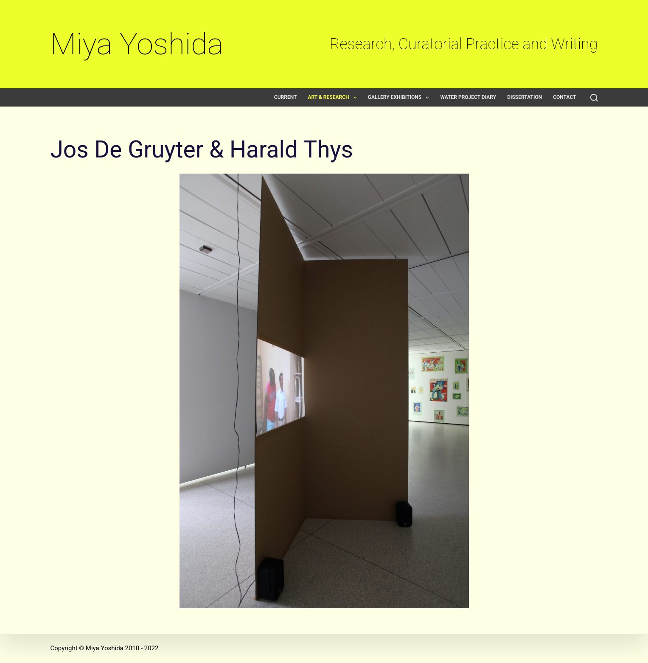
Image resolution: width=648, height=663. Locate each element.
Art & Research (334, 97)
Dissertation (524, 97)
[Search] (594, 97)
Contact (564, 97)
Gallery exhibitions (400, 97)
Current (285, 97)
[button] (355, 98)
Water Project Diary (468, 97)
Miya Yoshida (137, 44)
